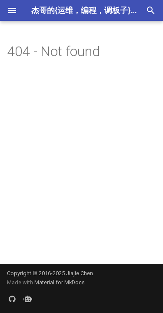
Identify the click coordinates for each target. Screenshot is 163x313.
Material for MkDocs (59, 282)
